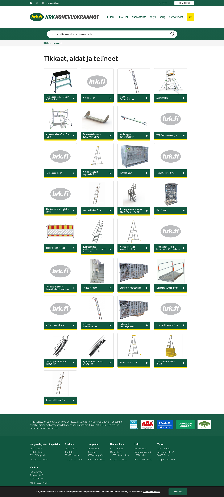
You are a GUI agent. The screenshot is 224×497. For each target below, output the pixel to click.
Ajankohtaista (139, 16)
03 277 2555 (36, 448)
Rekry (162, 16)
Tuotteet (123, 16)
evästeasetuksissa (151, 491)
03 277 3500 (93, 448)
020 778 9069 (163, 448)
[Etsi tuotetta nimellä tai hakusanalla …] (112, 34)
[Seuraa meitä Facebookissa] (31, 3)
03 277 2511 (71, 448)
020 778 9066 (116, 448)
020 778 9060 (36, 472)
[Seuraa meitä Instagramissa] (37, 3)
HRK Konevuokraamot (52, 43)
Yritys (153, 16)
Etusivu (111, 16)
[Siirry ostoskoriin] (190, 17)
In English (163, 3)
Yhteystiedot (176, 16)
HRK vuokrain (184, 3)
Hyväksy (178, 491)
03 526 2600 (140, 448)
